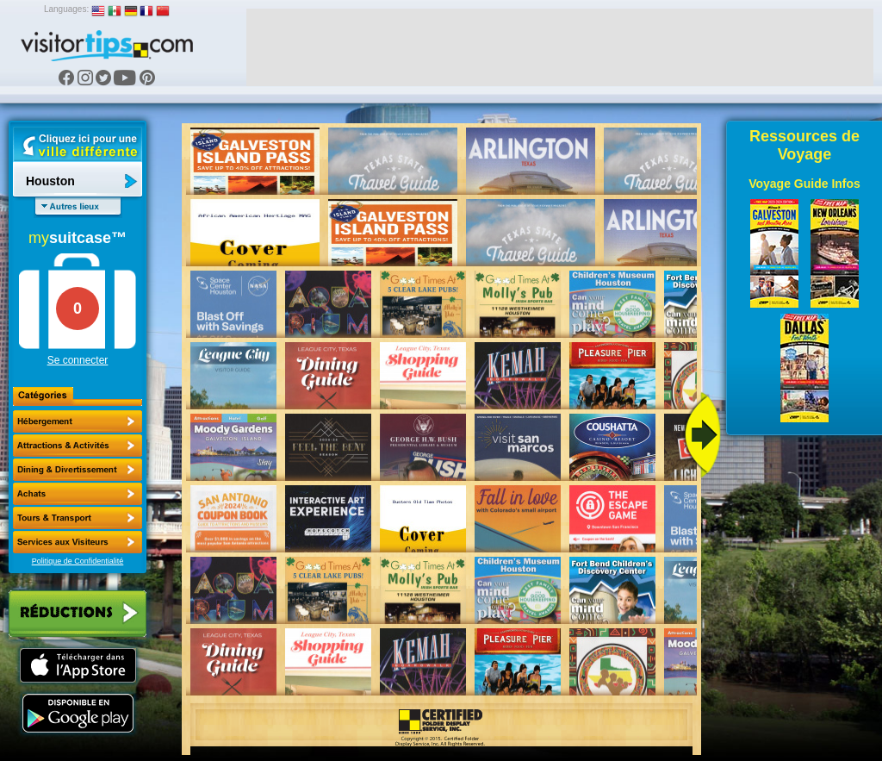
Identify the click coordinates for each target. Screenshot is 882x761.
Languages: (66, 9)
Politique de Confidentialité (78, 561)
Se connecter (78, 360)
